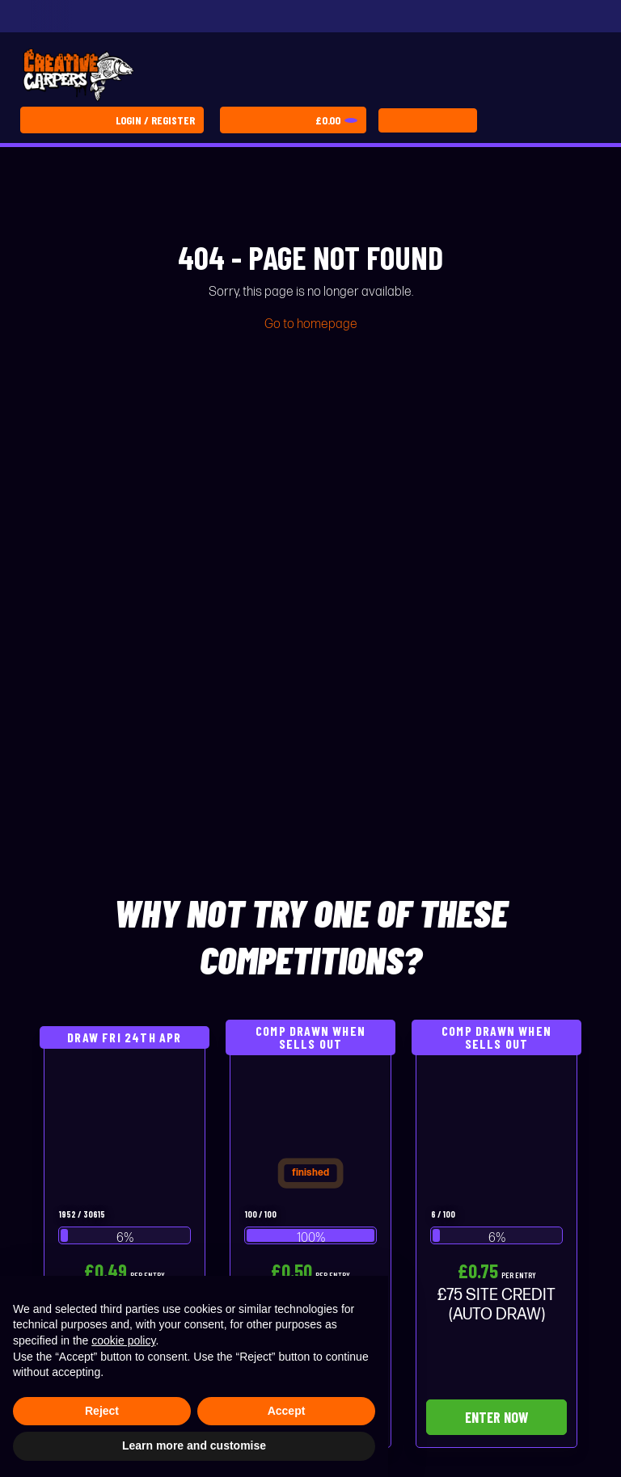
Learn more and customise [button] (194, 1445)
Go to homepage (310, 324)
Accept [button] (287, 1410)
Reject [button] (102, 1410)
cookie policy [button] (123, 1340)
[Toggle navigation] (427, 120)
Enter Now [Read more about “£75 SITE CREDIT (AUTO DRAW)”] (496, 1417)
